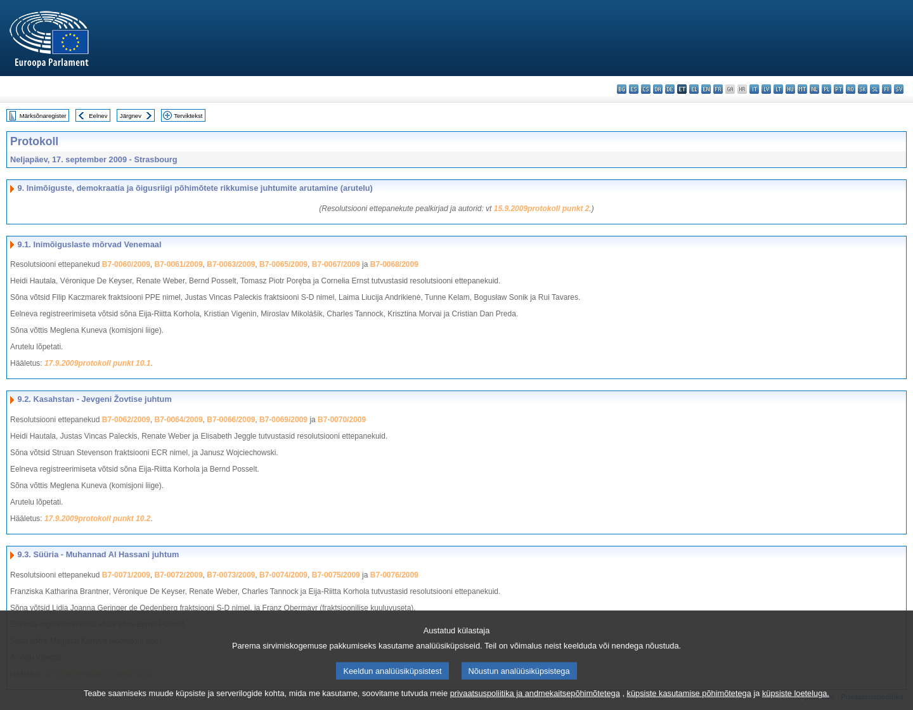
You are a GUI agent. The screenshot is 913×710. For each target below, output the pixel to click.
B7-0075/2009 (336, 575)
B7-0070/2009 (342, 419)
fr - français (718, 89)
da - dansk (658, 89)
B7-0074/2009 (283, 575)
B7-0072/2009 (179, 575)
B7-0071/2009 (126, 575)
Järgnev (130, 115)
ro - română (850, 89)
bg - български (621, 89)
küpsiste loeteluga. (795, 701)
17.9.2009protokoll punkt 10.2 (97, 518)
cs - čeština (646, 89)
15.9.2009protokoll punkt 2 (542, 208)
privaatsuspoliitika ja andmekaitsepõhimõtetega (535, 701)
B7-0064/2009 (179, 419)
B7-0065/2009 (283, 264)
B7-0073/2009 (231, 575)
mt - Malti (802, 89)
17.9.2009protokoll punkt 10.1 (97, 363)
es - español (633, 89)
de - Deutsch (670, 89)
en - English (706, 89)
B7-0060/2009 (126, 264)
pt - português (838, 89)
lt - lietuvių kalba (778, 89)
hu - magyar (790, 89)
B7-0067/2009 (336, 264)
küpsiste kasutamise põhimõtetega (689, 701)
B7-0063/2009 (231, 264)
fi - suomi (886, 89)
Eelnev (98, 115)
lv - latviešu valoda (766, 89)
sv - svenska (898, 89)
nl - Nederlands (814, 89)
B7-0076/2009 (394, 575)
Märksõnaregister (43, 115)
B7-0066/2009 (231, 419)
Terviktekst (188, 115)
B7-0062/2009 (126, 419)
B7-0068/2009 (394, 264)
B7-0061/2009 (179, 264)
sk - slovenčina (862, 89)
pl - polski (826, 89)
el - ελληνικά (694, 89)
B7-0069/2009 (283, 419)
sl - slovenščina (874, 89)
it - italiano (754, 89)
